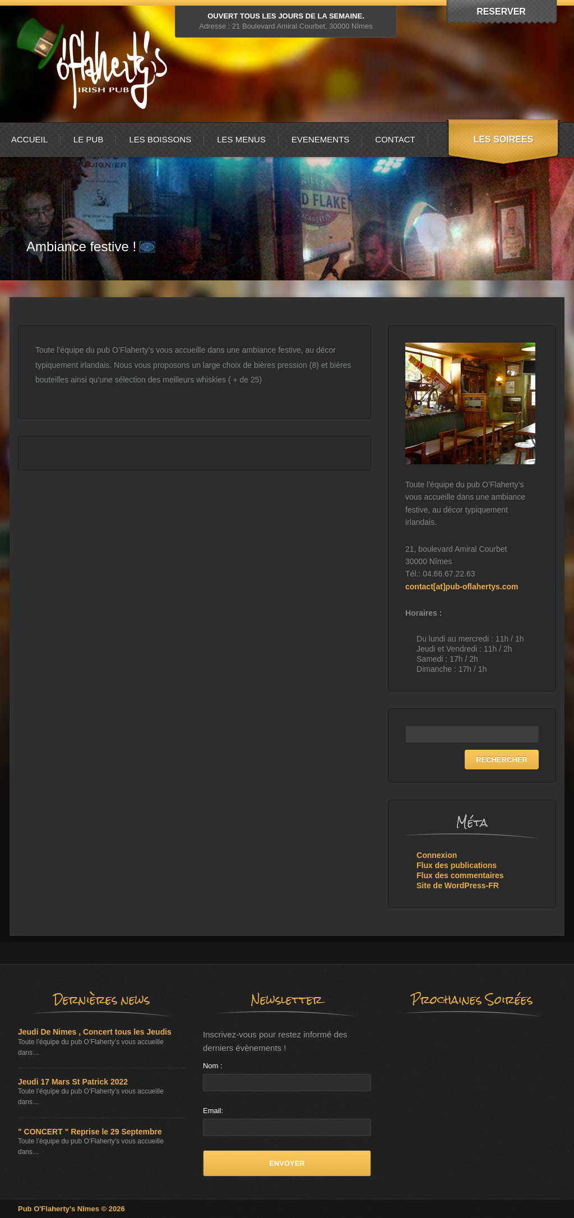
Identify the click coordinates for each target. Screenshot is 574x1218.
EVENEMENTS (320, 139)
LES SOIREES (504, 139)
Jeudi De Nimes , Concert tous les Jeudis (95, 1032)
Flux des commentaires (460, 875)
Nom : (213, 1066)
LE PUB (88, 139)
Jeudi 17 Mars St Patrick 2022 (73, 1082)
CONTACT (395, 139)
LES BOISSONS (160, 139)
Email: (213, 1110)
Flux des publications (456, 865)
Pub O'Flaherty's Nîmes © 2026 (71, 1209)
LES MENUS (241, 139)
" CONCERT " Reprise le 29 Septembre (90, 1132)
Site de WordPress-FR (457, 885)
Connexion (436, 855)
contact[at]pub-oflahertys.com (461, 586)
